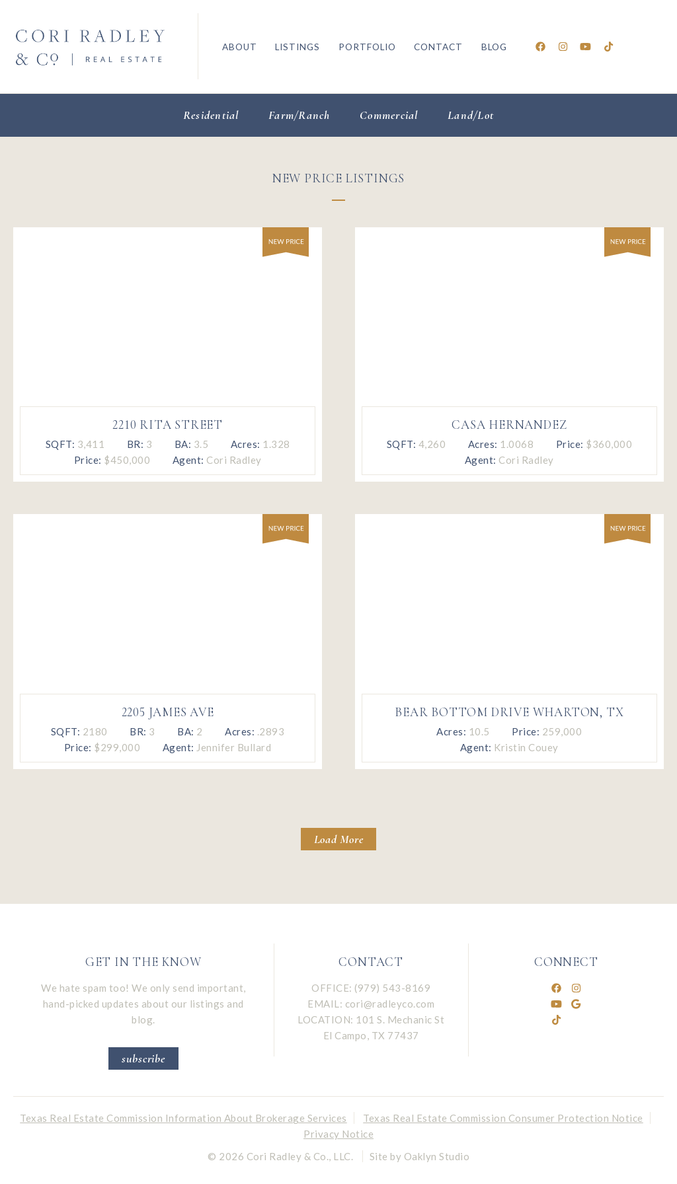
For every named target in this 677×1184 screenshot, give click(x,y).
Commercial (389, 115)
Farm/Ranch (299, 115)
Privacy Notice (338, 1134)
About (239, 47)
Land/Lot (471, 115)
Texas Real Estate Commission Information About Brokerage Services (183, 1118)
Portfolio (367, 47)
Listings (297, 47)
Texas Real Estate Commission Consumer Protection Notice (503, 1118)
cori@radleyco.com (390, 1004)
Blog (494, 47)
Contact (438, 47)
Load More (339, 839)
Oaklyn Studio (437, 1156)
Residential (211, 115)
